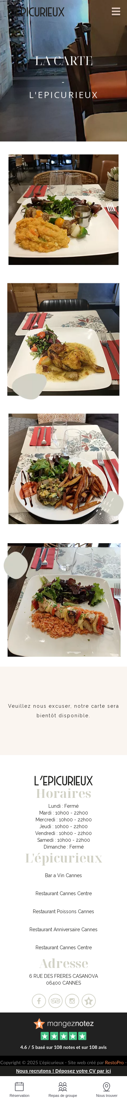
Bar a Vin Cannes (63, 875)
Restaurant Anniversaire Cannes (63, 929)
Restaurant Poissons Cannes (63, 911)
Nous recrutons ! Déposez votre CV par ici (63, 1071)
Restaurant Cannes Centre (64, 893)
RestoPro (114, 1062)
